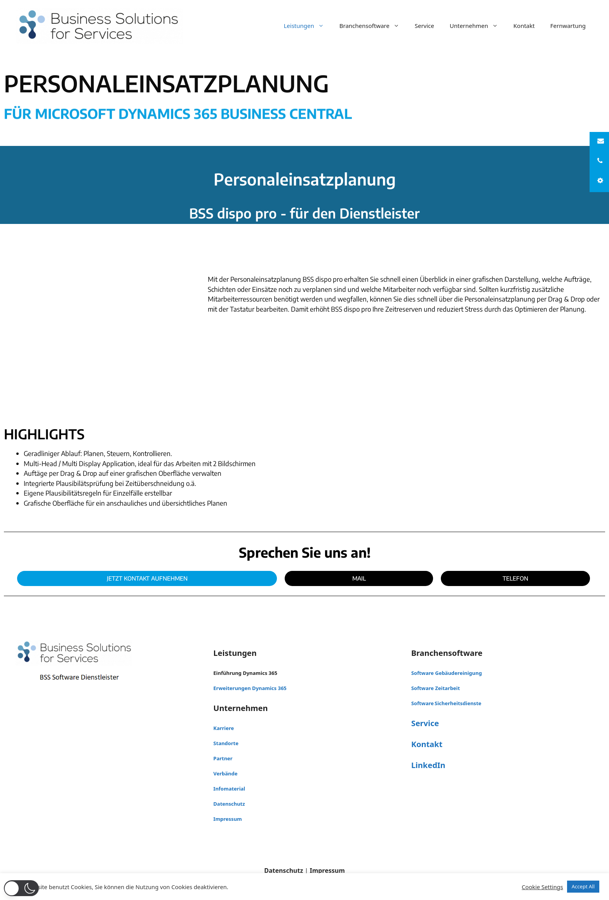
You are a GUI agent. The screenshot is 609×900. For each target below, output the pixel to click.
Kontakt (524, 25)
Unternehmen (478, 25)
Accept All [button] (583, 886)
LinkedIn (428, 765)
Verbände (225, 773)
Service (424, 25)
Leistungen (307, 25)
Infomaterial (229, 788)
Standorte (225, 743)
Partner (222, 758)
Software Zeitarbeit (435, 688)
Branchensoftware (373, 25)
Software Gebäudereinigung (446, 672)
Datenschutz (229, 803)
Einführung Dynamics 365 (245, 672)
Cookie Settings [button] (542, 886)
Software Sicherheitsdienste (446, 703)
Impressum (227, 818)
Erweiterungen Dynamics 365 (249, 688)
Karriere (223, 728)
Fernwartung (568, 25)
